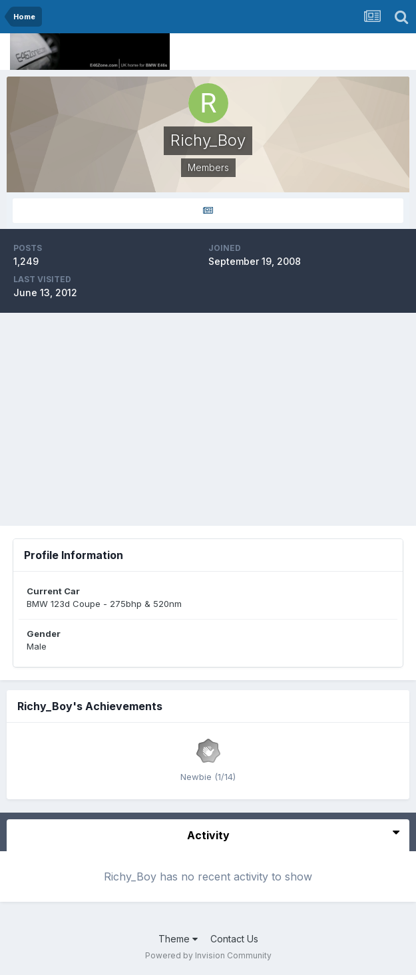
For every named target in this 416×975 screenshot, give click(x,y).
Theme (178, 938)
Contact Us (234, 938)
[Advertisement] (208, 419)
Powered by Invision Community (208, 955)
